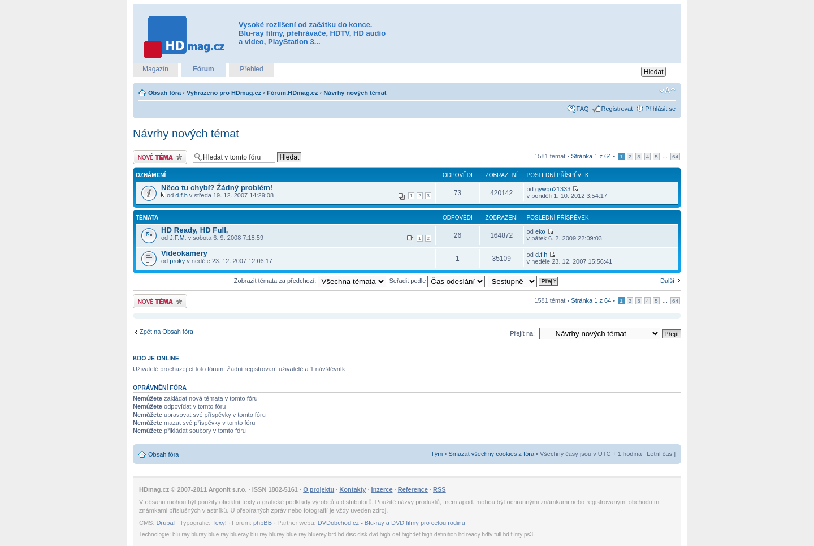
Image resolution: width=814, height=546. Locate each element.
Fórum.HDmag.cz (292, 92)
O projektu (318, 489)
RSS (439, 489)
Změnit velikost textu (667, 90)
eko (540, 231)
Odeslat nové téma (160, 157)
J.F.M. (178, 237)
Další (667, 280)
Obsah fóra (164, 92)
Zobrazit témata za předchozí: (310, 280)
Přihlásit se (660, 108)
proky (177, 260)
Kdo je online (156, 358)
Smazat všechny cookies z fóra (491, 453)
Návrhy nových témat (354, 92)
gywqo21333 (552, 189)
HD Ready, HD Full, (194, 230)
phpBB (262, 522)
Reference (413, 489)
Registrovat (617, 108)
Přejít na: (522, 333)
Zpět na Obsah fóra (166, 331)
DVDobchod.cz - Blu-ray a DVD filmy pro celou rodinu (391, 522)
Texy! (219, 522)
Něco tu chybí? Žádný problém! (216, 187)
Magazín (155, 69)
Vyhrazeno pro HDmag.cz (224, 92)
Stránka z (591, 156)
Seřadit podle (437, 280)
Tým (437, 453)
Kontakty (352, 489)
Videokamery (184, 253)
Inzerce (382, 489)
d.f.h (181, 195)
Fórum (203, 69)
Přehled (251, 69)
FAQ (583, 108)
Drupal (166, 522)
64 (675, 156)
